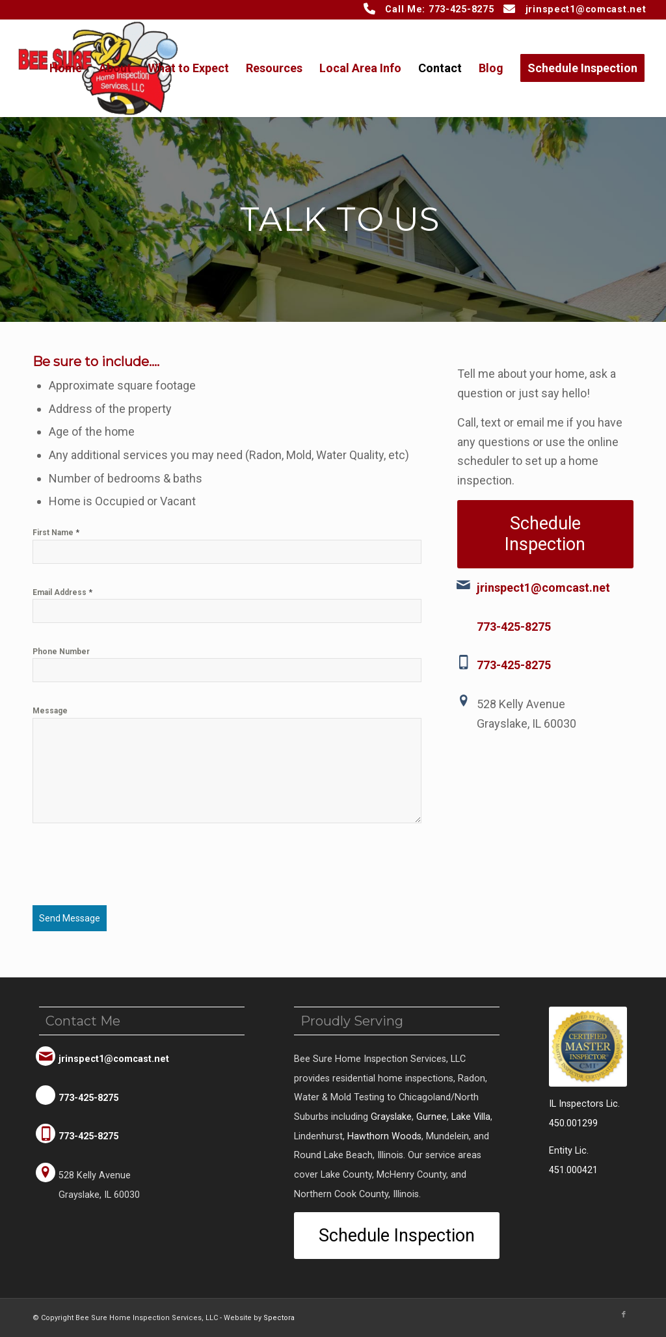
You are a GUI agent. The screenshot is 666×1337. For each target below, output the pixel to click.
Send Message (69, 918)
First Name (56, 532)
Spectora (279, 1317)
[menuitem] (65, 68)
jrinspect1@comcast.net (586, 9)
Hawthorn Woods (384, 1135)
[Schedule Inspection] (545, 534)
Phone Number (61, 651)
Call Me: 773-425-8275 (439, 9)
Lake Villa (470, 1116)
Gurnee (431, 1116)
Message (50, 710)
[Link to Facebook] (623, 1314)
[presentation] (131, 870)
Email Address (62, 592)
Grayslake (391, 1116)
